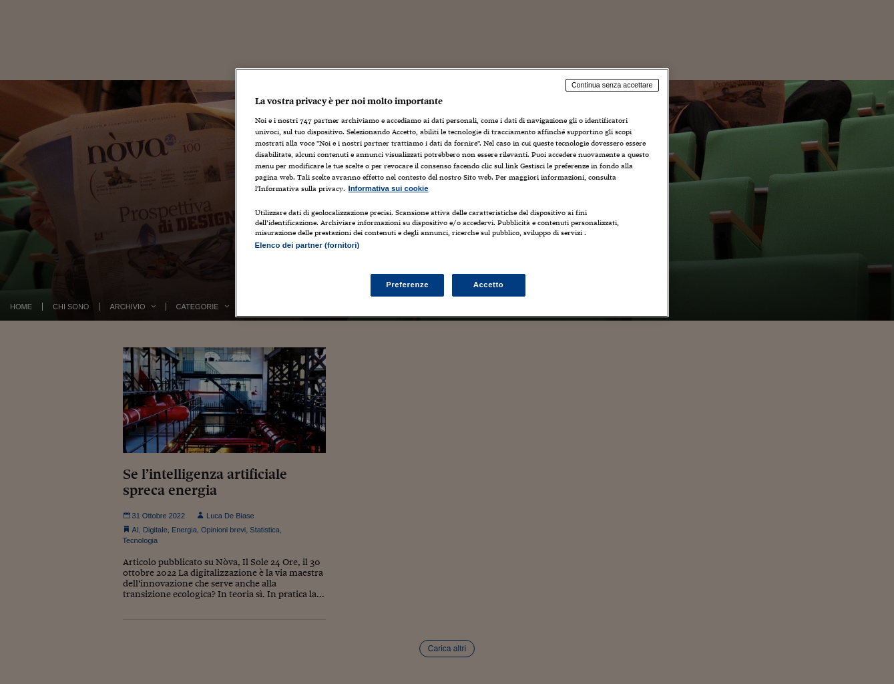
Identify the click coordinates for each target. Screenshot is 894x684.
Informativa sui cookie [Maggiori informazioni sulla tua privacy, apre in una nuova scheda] (389, 188)
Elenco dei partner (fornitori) (307, 245)
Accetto (488, 285)
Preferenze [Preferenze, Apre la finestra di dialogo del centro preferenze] (407, 285)
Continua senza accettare (612, 85)
